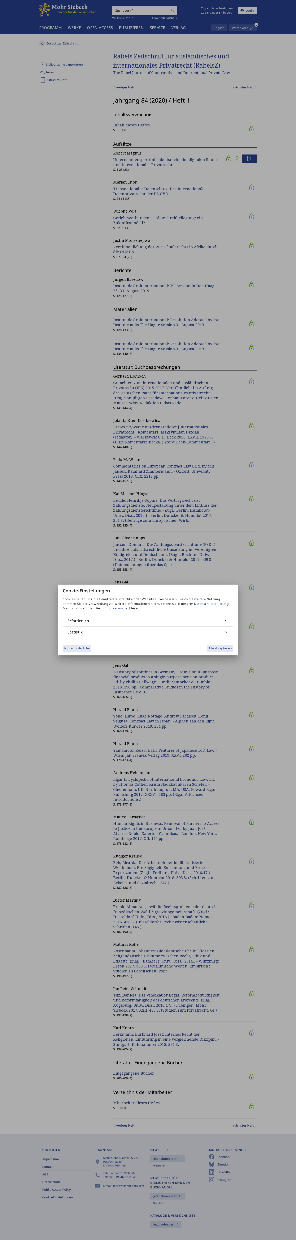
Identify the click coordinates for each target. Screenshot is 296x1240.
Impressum (114, 608)
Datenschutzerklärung (211, 604)
